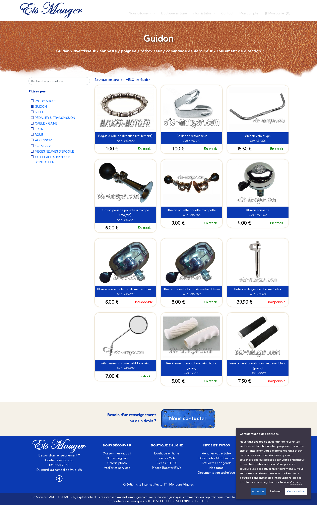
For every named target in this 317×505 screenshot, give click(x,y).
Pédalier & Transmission (55, 118)
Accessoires (45, 140)
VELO (130, 80)
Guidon (41, 106)
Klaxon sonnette (257, 210)
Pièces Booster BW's (166, 468)
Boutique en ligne (174, 13)
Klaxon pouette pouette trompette (192, 210)
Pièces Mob (167, 458)
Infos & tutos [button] (202, 13)
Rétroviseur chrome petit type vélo (125, 363)
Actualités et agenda (216, 463)
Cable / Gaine (46, 123)
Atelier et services (117, 468)
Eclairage (43, 146)
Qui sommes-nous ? (117, 453)
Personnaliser (296, 491)
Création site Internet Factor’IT (145, 484)
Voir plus (296, 482)
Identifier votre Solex (216, 453)
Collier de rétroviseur (192, 136)
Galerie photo (117, 463)
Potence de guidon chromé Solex (257, 289)
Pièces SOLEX (167, 463)
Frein (39, 129)
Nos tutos (216, 468)
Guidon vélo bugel (258, 136)
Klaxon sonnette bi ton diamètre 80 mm (192, 289)
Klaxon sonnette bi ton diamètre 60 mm (125, 289)
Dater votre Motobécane (216, 458)
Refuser (275, 491)
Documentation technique (216, 473)
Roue (39, 135)
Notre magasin (117, 458)
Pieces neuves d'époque (54, 151)
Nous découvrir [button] (140, 13)
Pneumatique (45, 101)
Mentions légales (181, 484)
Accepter (258, 491)
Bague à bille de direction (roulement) (125, 136)
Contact (227, 13)
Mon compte (249, 13)
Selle (39, 112)
